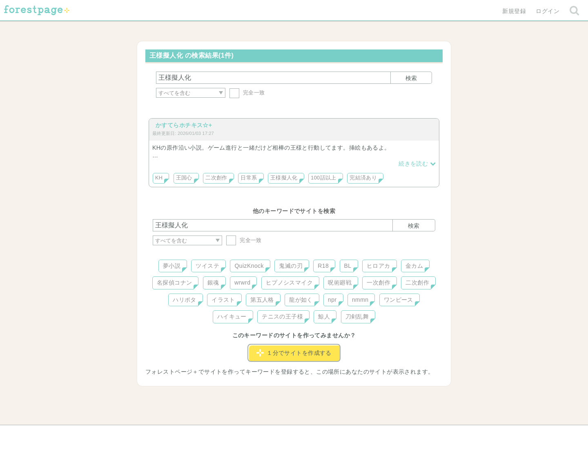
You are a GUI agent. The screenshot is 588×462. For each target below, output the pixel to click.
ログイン (547, 11)
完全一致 (247, 93)
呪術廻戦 (340, 282)
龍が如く (301, 299)
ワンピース (398, 299)
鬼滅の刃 (291, 265)
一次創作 (378, 282)
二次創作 (216, 178)
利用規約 (282, 434)
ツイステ (207, 265)
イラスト (223, 299)
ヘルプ (189, 434)
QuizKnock (248, 265)
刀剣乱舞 (357, 316)
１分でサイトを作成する (294, 353)
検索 (411, 78)
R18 (323, 265)
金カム (414, 265)
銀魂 (213, 282)
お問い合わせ (235, 434)
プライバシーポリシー (382, 434)
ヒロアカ (378, 265)
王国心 (184, 178)
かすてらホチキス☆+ (184, 125)
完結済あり (363, 178)
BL (348, 265)
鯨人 (324, 316)
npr (332, 299)
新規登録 (514, 11)
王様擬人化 (284, 178)
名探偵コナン (174, 282)
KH (159, 178)
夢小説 (171, 265)
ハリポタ (184, 299)
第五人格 (262, 299)
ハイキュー (232, 316)
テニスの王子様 (282, 316)
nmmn (360, 299)
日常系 (249, 178)
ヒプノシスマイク (289, 282)
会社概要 (325, 434)
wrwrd (242, 282)
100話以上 (323, 178)
